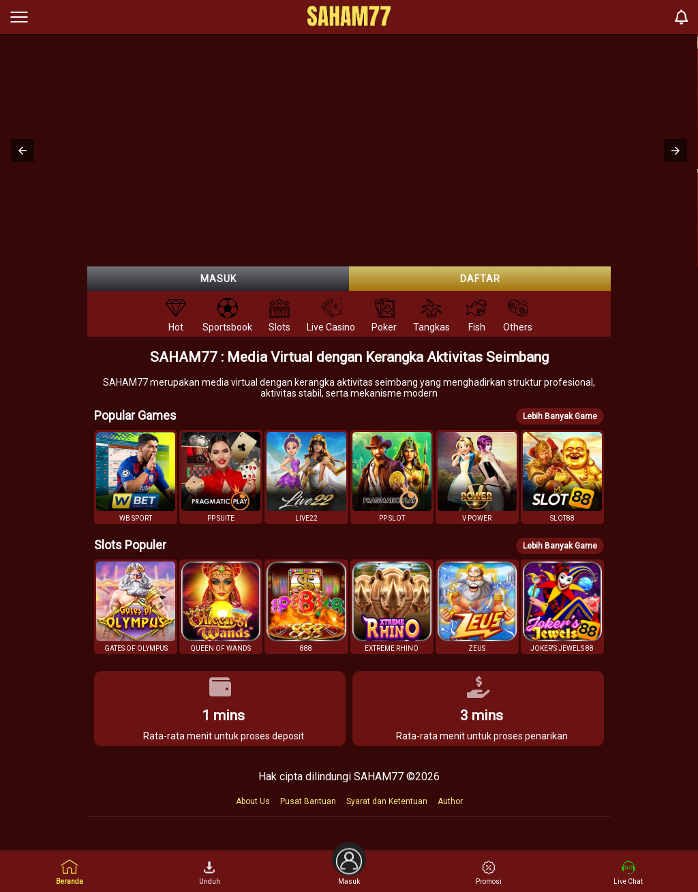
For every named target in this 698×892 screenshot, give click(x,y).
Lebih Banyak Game (560, 416)
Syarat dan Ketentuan (386, 801)
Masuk (218, 278)
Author (450, 801)
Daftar (480, 278)
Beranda (69, 872)
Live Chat (628, 873)
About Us (253, 801)
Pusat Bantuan (308, 801)
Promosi (489, 873)
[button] (22, 150)
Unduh (209, 873)
